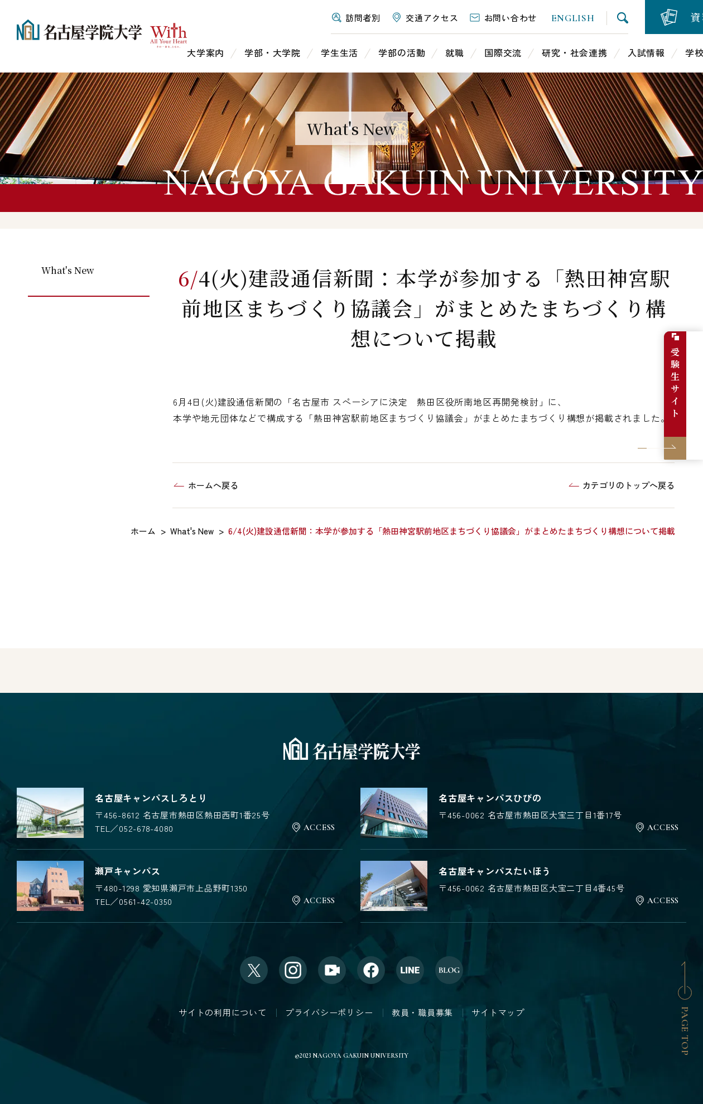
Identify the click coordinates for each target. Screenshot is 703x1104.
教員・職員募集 (422, 1012)
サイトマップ (497, 1012)
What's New (67, 270)
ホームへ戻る (213, 485)
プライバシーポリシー (329, 1012)
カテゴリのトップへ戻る (628, 485)
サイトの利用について (223, 1012)
